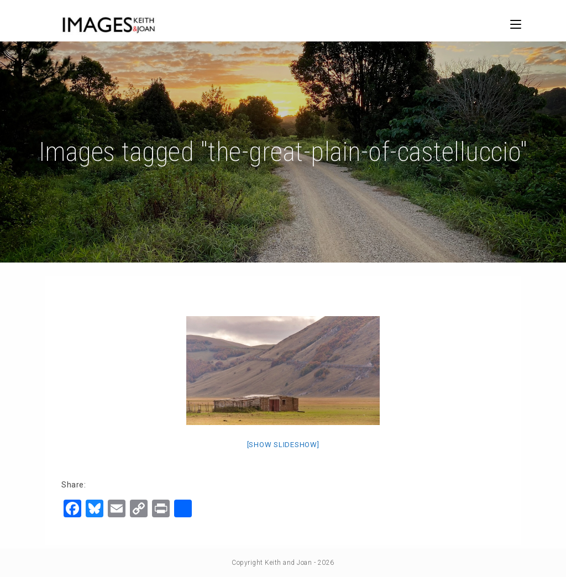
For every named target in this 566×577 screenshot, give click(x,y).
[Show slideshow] (283, 444)
